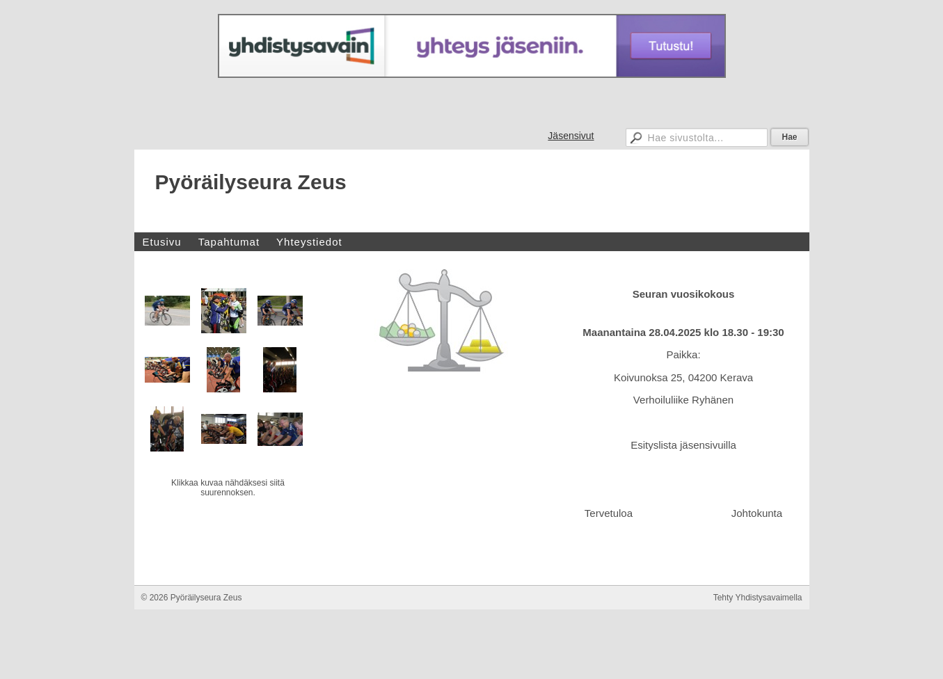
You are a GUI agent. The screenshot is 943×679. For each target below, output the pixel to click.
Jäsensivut (571, 135)
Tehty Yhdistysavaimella (757, 653)
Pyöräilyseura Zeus (251, 181)
